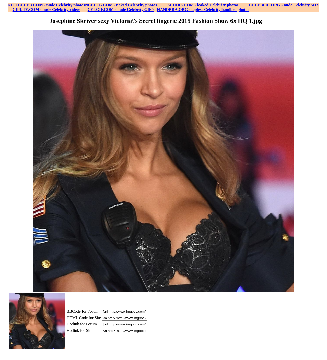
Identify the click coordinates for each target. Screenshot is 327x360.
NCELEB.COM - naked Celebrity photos (121, 5)
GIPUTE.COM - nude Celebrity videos (46, 9)
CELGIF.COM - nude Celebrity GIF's (121, 9)
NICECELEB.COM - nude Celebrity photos (46, 5)
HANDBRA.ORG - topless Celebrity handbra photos (203, 9)
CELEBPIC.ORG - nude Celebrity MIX (284, 5)
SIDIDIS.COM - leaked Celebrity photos (203, 5)
